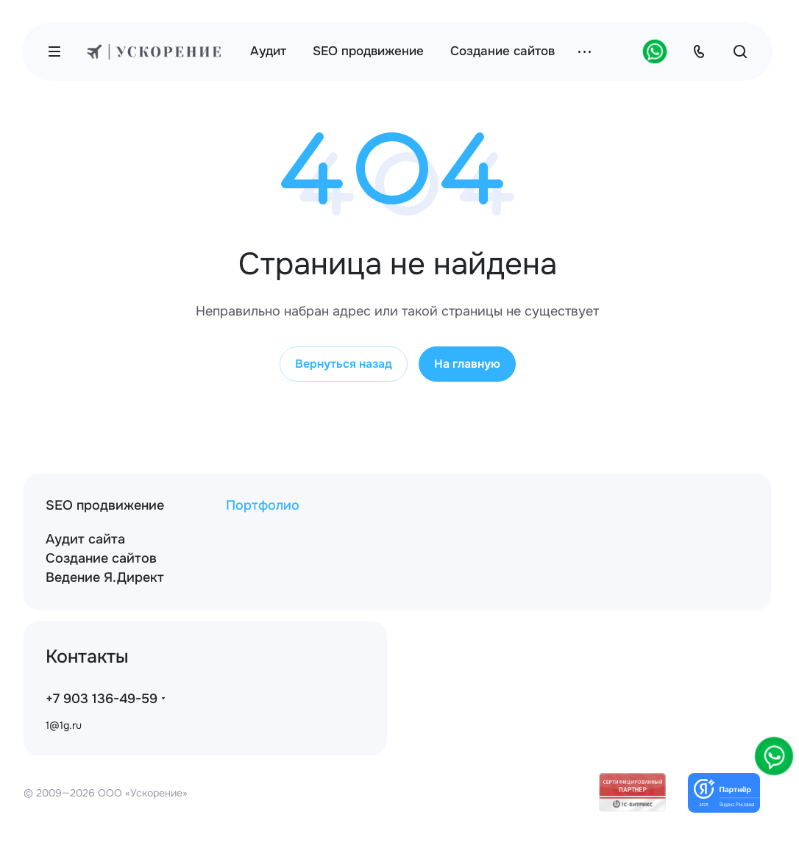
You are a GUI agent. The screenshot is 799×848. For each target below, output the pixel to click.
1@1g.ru (64, 725)
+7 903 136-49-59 (101, 699)
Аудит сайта (85, 539)
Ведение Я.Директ (105, 577)
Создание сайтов (101, 558)
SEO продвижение (105, 505)
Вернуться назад (343, 363)
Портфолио (262, 505)
